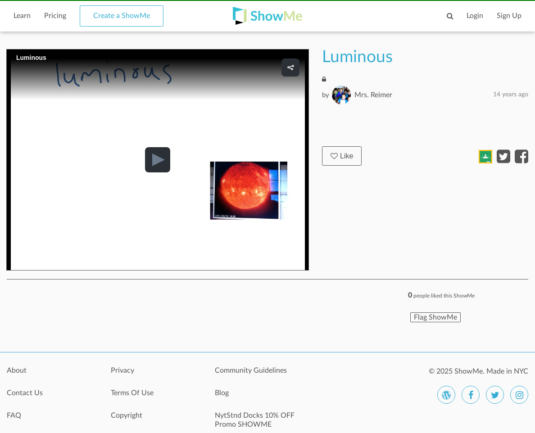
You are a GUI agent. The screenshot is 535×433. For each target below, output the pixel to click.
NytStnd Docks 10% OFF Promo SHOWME (255, 420)
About (17, 370)
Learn (22, 15)
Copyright (126, 415)
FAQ (14, 415)
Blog (222, 393)
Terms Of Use (132, 393)
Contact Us (25, 393)
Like (342, 156)
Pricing (55, 15)
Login (475, 15)
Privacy (122, 370)
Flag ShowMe (435, 317)
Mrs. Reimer (373, 95)
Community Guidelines (251, 370)
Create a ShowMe (121, 15)
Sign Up (509, 15)
